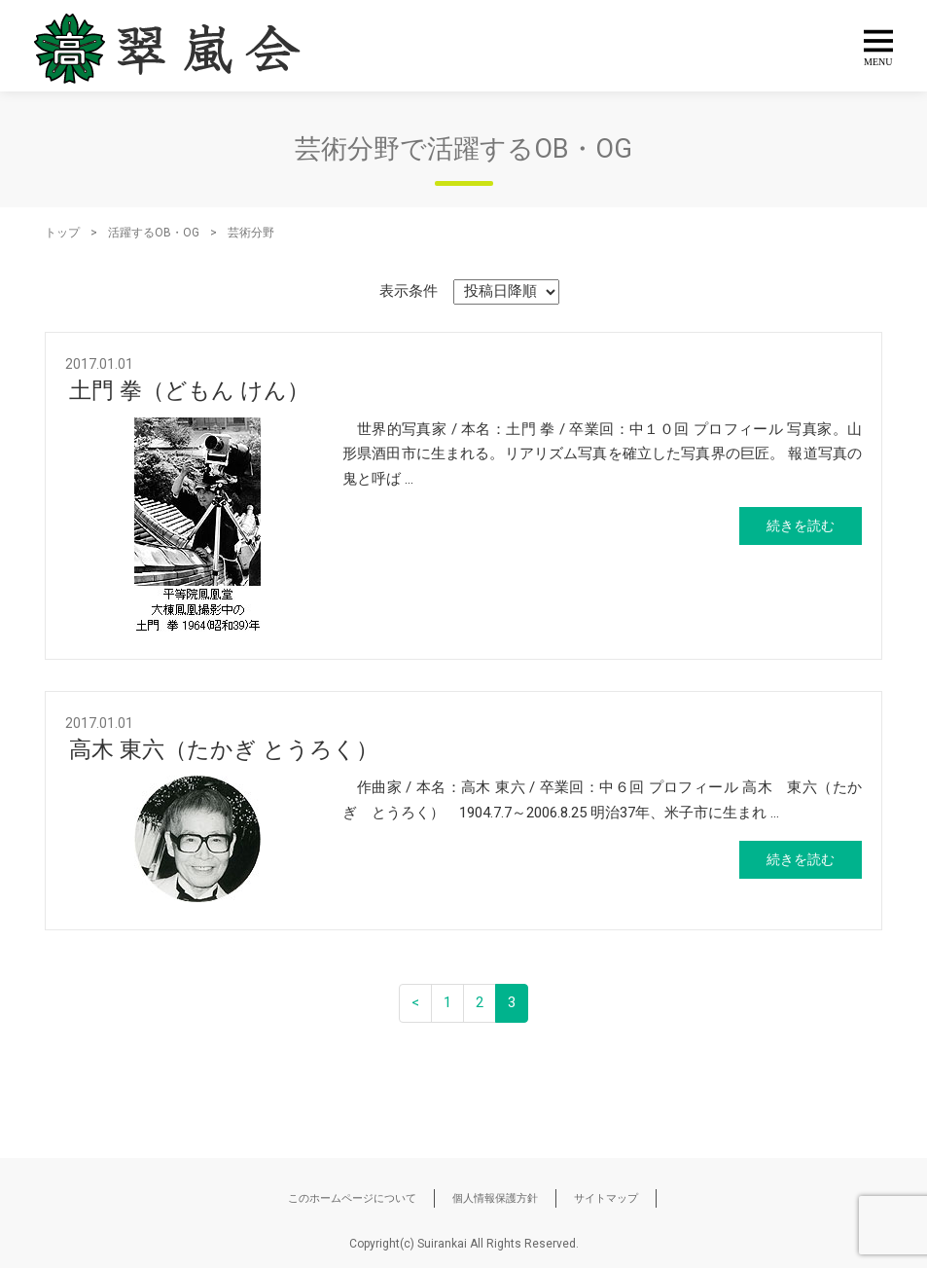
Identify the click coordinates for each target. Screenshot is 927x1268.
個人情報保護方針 (495, 1198)
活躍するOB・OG (153, 232)
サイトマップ (606, 1198)
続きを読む (801, 525)
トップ (62, 232)
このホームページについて (352, 1198)
